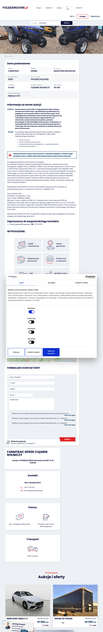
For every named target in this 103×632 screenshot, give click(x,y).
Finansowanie (42, 594)
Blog (54, 597)
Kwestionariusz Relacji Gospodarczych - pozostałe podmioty (37, 151)
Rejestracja (57, 614)
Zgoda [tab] (21, 299)
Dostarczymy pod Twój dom (42, 608)
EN (73, 8)
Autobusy (8, 602)
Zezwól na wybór (51, 337)
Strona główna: (9, 56)
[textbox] (48, 14)
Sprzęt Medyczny (8, 614)
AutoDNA (40, 614)
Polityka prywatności (57, 623)
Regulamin (57, 620)
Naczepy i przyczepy (8, 598)
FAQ (54, 617)
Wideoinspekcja (42, 604)
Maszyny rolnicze (8, 610)
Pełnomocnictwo (23, 147)
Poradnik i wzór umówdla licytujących (58, 449)
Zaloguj (82, 8)
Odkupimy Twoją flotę (24, 595)
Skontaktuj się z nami (58, 610)
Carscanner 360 (42, 612)
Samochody (9, 594)
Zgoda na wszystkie (81, 337)
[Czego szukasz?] (33, 14)
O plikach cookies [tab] (81, 299)
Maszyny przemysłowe (9, 605)
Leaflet (44, 351)
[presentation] (24, 408)
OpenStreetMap (53, 351)
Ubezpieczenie (42, 602)
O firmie (56, 594)
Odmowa (22, 337)
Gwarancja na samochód (42, 598)
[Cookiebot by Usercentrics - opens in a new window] (86, 293)
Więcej (25, 630)
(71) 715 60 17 (38, 242)
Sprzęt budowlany (9, 619)
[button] (101, 27)
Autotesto (40, 617)
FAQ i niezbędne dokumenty (44, 448)
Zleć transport (83, 446)
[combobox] (48, 14)
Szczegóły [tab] (51, 299)
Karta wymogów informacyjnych (28, 149)
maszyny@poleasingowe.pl (19, 242)
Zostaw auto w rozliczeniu (26, 600)
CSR (54, 600)
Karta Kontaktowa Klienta (26, 153)
